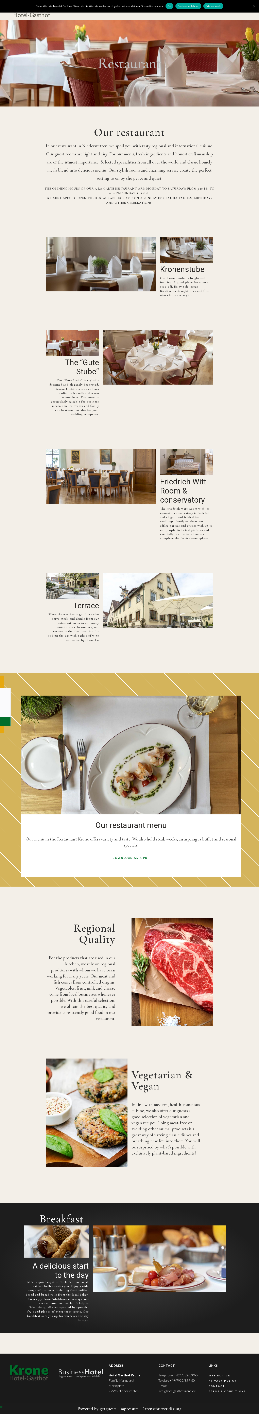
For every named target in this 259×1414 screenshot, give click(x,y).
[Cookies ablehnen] (254, 6)
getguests (108, 1408)
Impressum (129, 1408)
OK (169, 6)
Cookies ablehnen (188, 6)
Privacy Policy (222, 1380)
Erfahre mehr (213, 6)
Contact (216, 1386)
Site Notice (219, 1375)
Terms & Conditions (227, 1391)
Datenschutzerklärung (161, 1408)
